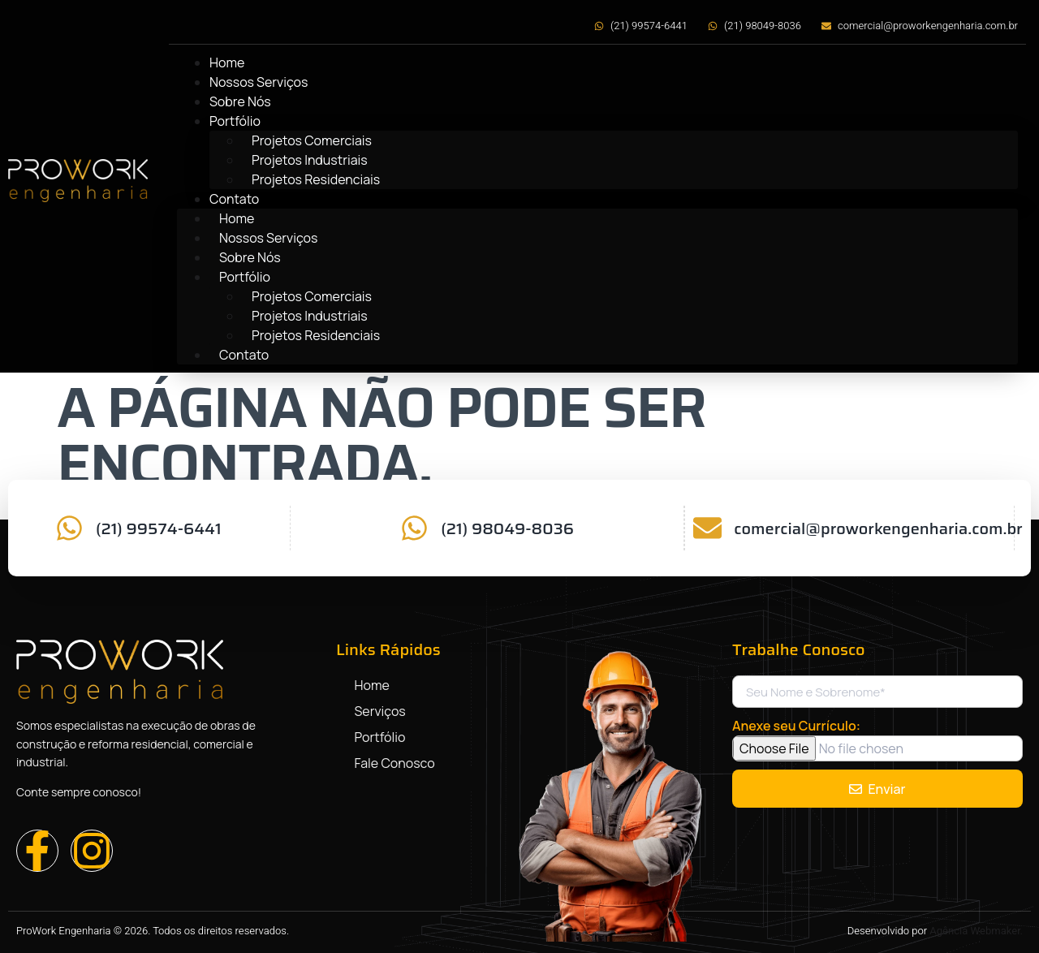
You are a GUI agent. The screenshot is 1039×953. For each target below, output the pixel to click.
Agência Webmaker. (976, 930)
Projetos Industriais (310, 160)
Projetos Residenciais (316, 179)
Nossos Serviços (258, 82)
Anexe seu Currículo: (796, 726)
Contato (234, 199)
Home (226, 62)
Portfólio (235, 121)
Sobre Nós (240, 101)
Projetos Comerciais (312, 140)
